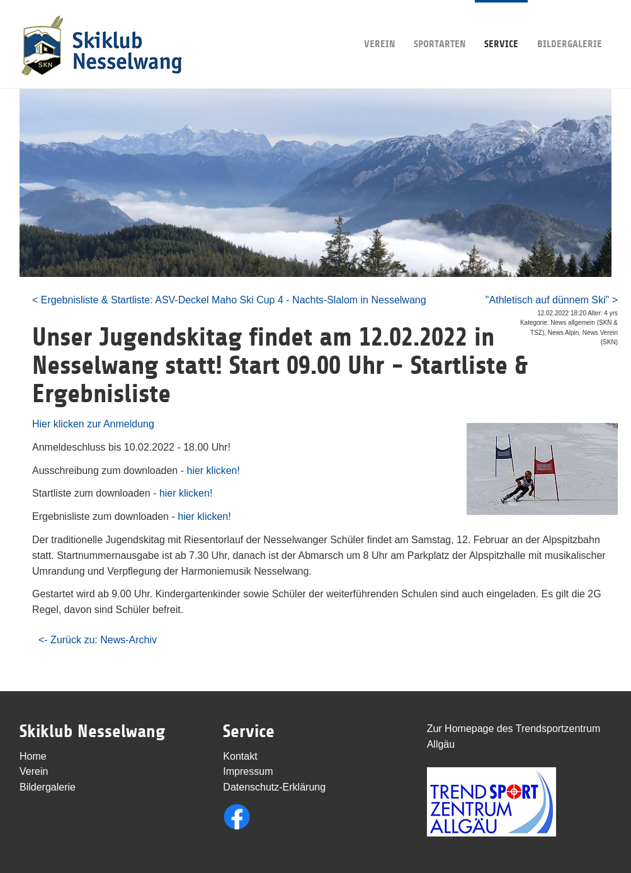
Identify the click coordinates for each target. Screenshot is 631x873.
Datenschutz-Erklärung (274, 787)
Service (501, 25)
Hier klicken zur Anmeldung (93, 424)
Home (33, 756)
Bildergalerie (569, 25)
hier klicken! (212, 470)
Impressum (248, 771)
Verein (379, 25)
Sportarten (439, 25)
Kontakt (240, 756)
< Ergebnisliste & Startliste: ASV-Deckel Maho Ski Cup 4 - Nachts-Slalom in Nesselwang (229, 300)
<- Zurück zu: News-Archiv (97, 639)
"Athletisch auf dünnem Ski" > (552, 300)
